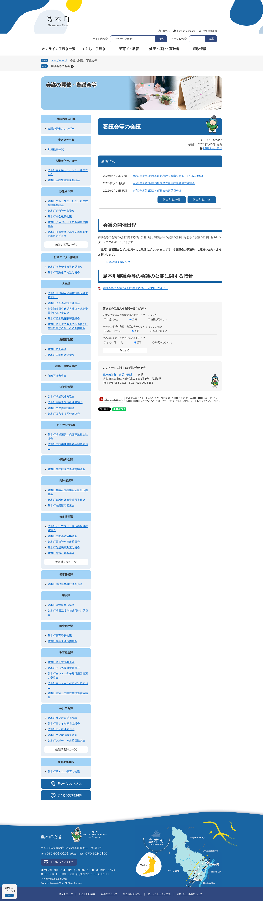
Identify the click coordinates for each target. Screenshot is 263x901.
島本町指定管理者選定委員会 (65, 266)
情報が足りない (159, 319)
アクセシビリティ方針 (159, 894)
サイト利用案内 (87, 894)
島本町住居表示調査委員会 (64, 547)
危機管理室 (66, 339)
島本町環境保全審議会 (61, 605)
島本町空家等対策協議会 (62, 536)
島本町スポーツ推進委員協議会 (66, 740)
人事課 (66, 283)
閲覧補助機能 (210, 31)
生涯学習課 (66, 708)
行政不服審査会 (57, 375)
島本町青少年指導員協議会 (64, 723)
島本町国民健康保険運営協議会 (66, 469)
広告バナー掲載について (189, 894)
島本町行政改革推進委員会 (64, 272)
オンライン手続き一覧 (58, 49)
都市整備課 (66, 574)
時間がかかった (163, 342)
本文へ (166, 31)
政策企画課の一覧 (66, 244)
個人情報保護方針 (132, 894)
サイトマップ (66, 894)
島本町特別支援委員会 (61, 662)
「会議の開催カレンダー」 (119, 262)
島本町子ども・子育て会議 (64, 771)
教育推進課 (66, 652)
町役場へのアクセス (62, 862)
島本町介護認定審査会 (61, 505)
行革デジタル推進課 (66, 257)
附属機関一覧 (56, 149)
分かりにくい (160, 330)
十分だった (112, 319)
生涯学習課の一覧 (66, 749)
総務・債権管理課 (66, 366)
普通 (134, 319)
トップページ (59, 60)
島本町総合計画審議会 (61, 210)
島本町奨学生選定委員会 (62, 641)
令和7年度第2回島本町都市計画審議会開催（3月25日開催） (169, 175)
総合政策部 (109, 374)
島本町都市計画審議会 (61, 553)
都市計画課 (66, 516)
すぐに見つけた (115, 342)
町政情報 (199, 49)
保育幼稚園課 (66, 762)
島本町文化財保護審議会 (62, 735)
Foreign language (186, 31)
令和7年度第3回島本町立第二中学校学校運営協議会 (164, 183)
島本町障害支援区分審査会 (64, 413)
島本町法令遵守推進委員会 (64, 303)
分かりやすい (114, 330)
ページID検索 (179, 38)
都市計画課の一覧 (66, 561)
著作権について (109, 894)
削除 (72, 66)
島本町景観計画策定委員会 (64, 541)
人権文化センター (66, 160)
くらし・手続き (94, 49)
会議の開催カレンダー (61, 128)
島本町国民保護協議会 (61, 354)
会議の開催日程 (66, 119)
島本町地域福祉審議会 (61, 396)
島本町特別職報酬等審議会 (64, 318)
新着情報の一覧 (171, 199)
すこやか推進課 (66, 425)
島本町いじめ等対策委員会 (64, 667)
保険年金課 (66, 459)
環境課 (66, 595)
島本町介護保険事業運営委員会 (66, 499)
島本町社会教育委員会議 (62, 717)
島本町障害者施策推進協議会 (65, 402)
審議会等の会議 (60, 66)
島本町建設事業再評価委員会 (65, 584)
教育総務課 (66, 626)
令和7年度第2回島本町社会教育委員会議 (157, 190)
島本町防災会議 (57, 349)
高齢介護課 (66, 480)
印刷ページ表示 (212, 148)
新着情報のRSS (202, 199)
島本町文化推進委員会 (61, 729)
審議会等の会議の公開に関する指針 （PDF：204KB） (135, 288)
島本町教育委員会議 (60, 635)
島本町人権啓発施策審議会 (64, 180)
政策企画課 (126, 374)
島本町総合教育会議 (60, 216)
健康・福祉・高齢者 (164, 49)
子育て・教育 (129, 49)
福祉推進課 (66, 386)
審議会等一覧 (66, 139)
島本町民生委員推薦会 (61, 408)
